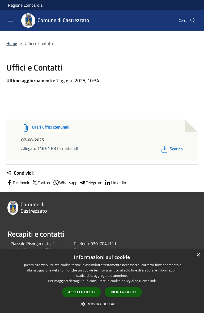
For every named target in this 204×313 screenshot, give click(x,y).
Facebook (17, 182)
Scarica (171, 149)
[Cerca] (193, 20)
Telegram (90, 182)
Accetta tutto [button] (81, 292)
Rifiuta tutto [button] (123, 292)
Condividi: (20, 173)
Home (11, 43)
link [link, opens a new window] (153, 281)
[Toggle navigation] (10, 20)
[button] (102, 304)
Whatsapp (65, 182)
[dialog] (102, 281)
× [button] (198, 255)
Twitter (41, 182)
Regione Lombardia (25, 5)
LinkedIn (115, 182)
